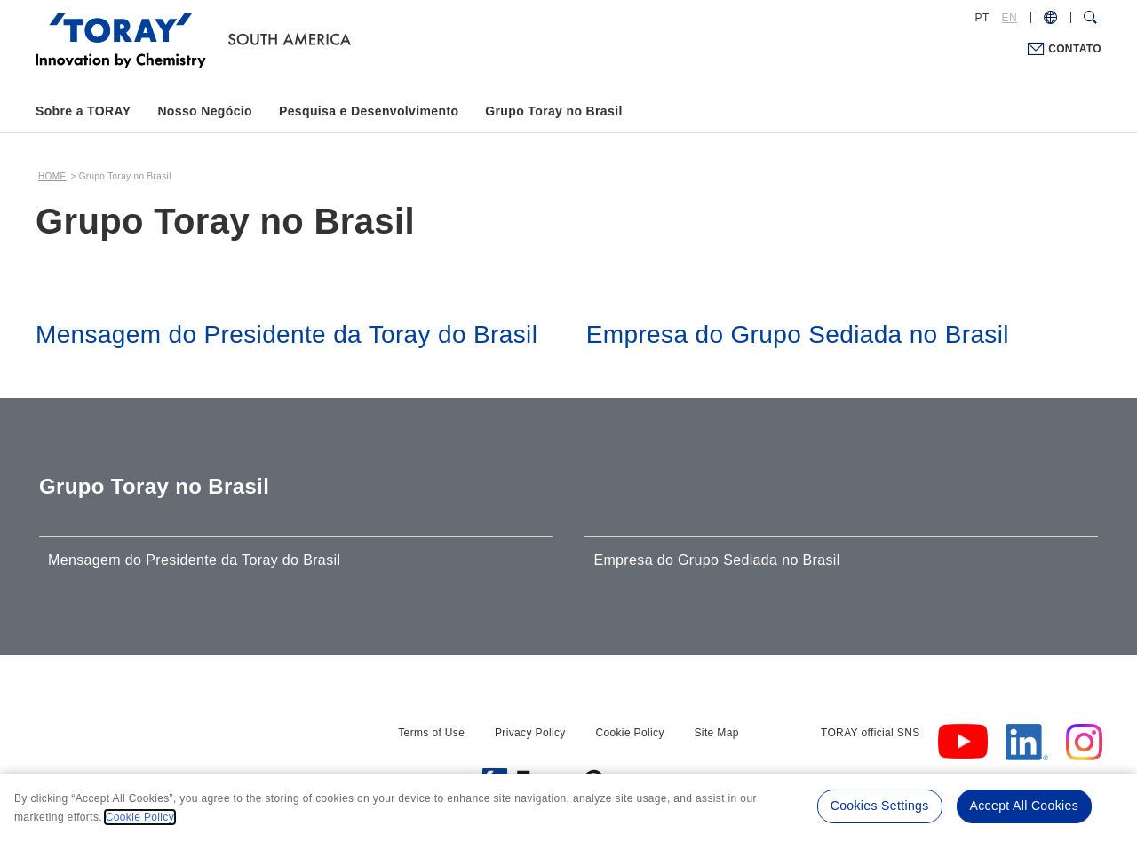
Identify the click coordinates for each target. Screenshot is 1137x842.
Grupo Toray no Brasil (553, 111)
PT (982, 18)
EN (1009, 18)
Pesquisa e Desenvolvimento (368, 111)
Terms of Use (431, 733)
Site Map (717, 733)
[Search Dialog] (1090, 17)
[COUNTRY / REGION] (1050, 17)
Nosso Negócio (204, 111)
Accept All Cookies (1024, 805)
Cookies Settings (880, 805)
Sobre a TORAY (83, 111)
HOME (52, 176)
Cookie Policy (629, 733)
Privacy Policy (530, 733)
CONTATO (1074, 49)
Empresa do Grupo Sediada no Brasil (716, 560)
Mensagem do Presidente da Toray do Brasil (194, 560)
